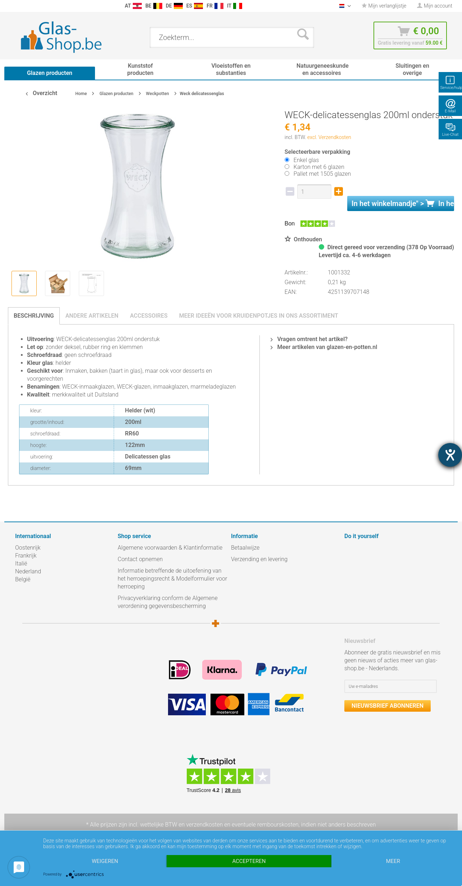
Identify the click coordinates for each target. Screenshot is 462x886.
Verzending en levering (259, 559)
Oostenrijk (28, 547)
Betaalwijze (245, 547)
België (22, 579)
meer (393, 861)
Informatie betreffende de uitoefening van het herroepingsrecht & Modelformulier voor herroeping (172, 578)
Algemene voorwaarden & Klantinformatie (170, 547)
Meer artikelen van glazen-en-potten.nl (324, 347)
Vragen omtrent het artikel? (309, 339)
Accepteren (249, 861)
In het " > (403, 203)
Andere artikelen (92, 315)
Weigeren (105, 861)
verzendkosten (204, 824)
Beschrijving (34, 315)
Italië (21, 563)
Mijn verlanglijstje (384, 6)
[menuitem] (18, 5)
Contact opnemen (140, 559)
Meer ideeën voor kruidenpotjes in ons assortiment (258, 315)
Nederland (28, 571)
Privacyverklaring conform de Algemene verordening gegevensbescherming (168, 602)
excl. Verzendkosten (329, 137)
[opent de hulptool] (450, 455)
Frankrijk (26, 555)
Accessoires (149, 315)
